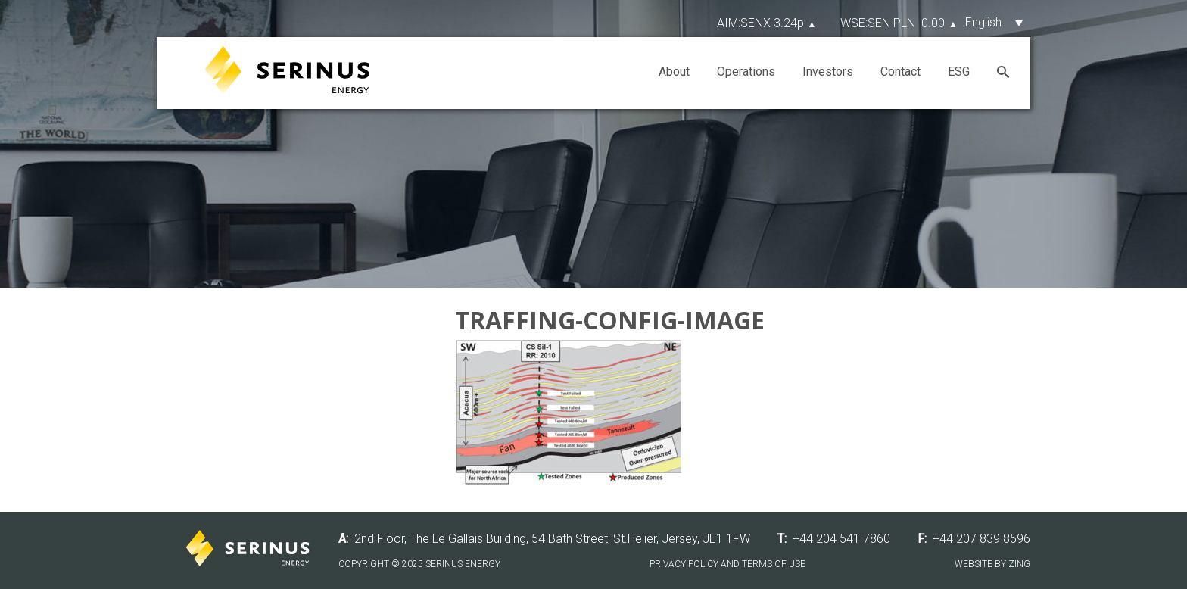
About (674, 71)
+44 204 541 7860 (841, 538)
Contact (900, 71)
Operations (746, 71)
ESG (959, 71)
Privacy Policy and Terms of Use (727, 564)
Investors (827, 71)
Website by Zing (992, 564)
